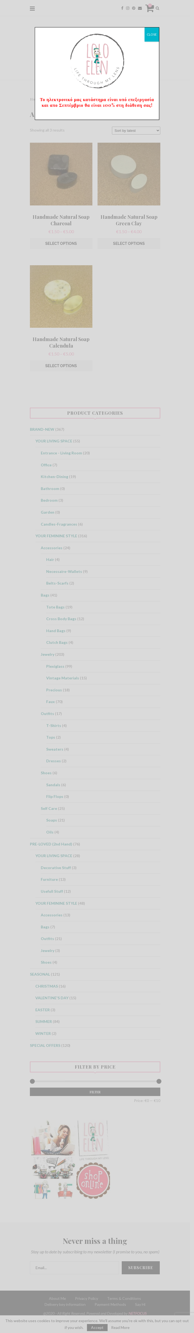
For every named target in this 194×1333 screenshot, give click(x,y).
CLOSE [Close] (152, 34)
